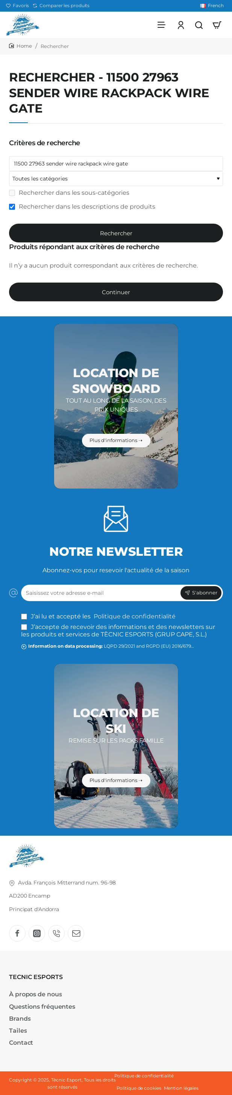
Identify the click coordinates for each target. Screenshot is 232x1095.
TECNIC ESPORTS (36, 977)
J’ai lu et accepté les (99, 616)
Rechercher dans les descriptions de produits (82, 206)
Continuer (116, 292)
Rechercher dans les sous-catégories (69, 192)
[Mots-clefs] (116, 163)
